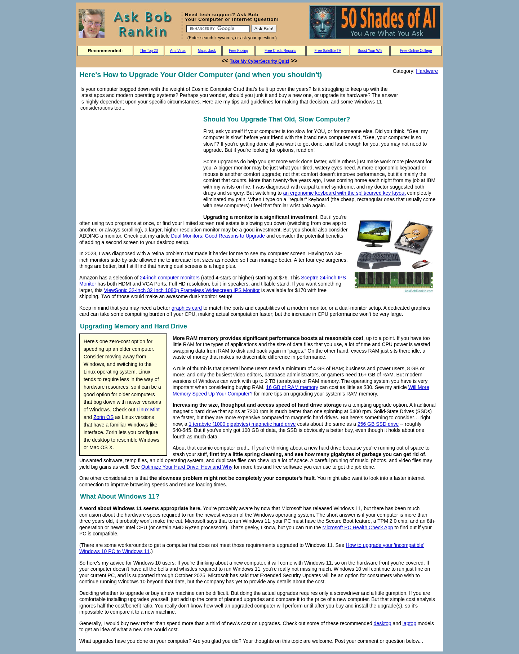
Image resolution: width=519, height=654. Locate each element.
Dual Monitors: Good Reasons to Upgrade (218, 236)
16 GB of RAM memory (292, 387)
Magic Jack (207, 51)
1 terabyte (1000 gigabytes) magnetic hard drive (242, 424)
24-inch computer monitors (170, 277)
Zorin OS (103, 417)
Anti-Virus (178, 51)
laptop (409, 623)
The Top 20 (149, 51)
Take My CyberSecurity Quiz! (259, 61)
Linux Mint (148, 409)
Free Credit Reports (280, 51)
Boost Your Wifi (370, 51)
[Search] (218, 28)
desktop (382, 623)
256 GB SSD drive (378, 424)
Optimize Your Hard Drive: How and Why (186, 467)
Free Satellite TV (327, 51)
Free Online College (416, 51)
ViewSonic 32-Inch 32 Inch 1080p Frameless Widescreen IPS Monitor (182, 290)
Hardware (427, 71)
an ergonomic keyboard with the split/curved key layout (344, 193)
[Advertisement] (139, 164)
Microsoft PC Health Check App (357, 527)
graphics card (187, 308)
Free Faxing (238, 51)
